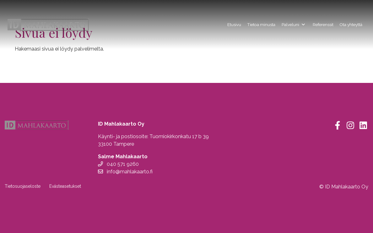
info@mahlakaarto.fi (125, 172)
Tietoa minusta (261, 24)
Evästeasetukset (65, 186)
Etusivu (234, 24)
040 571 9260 (118, 164)
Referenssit (323, 24)
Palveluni (290, 24)
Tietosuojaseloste (23, 186)
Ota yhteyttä (350, 24)
